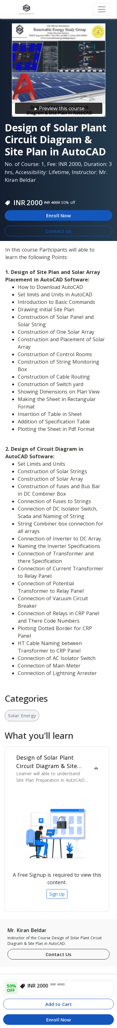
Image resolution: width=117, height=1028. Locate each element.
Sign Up (57, 894)
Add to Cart (58, 1004)
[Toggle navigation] (101, 9)
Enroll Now (58, 215)
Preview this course (59, 108)
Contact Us (59, 231)
